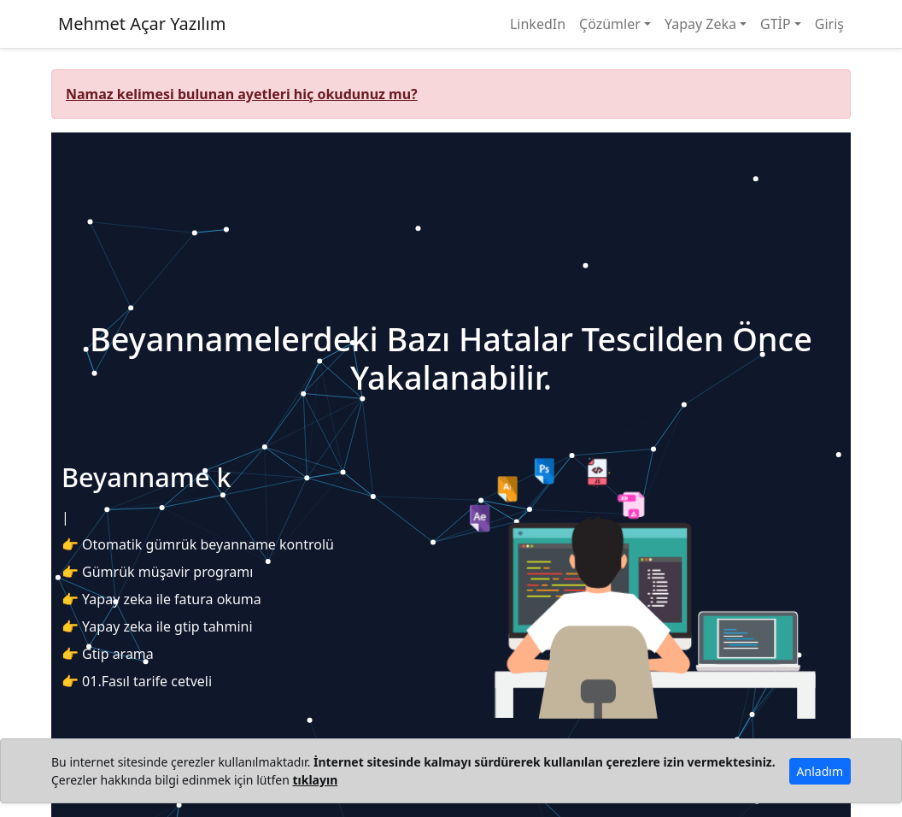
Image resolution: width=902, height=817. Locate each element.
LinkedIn (537, 24)
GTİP (775, 24)
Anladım (820, 771)
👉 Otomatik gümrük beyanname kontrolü (198, 544)
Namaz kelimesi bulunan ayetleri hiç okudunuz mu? (242, 94)
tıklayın (314, 780)
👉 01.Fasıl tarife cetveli (137, 681)
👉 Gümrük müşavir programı (157, 571)
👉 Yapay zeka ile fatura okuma (161, 599)
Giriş (829, 24)
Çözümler (610, 24)
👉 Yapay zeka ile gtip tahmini (157, 626)
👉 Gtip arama (108, 653)
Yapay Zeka (700, 24)
